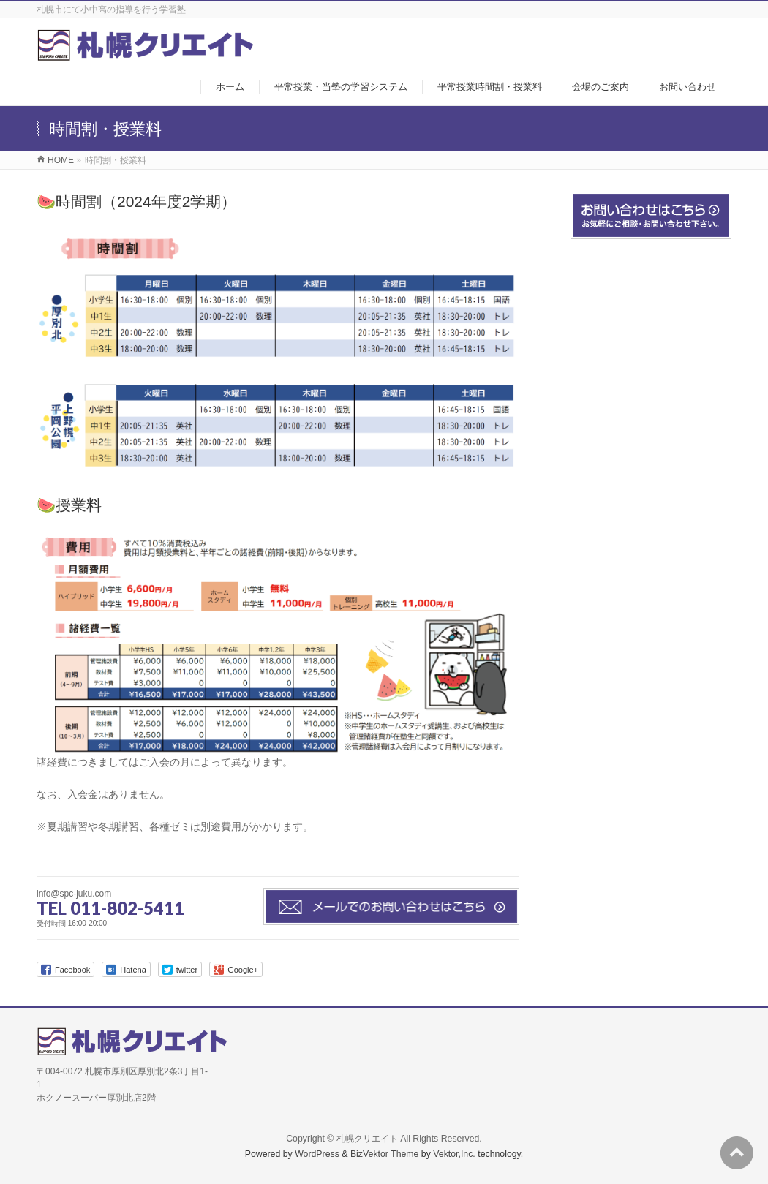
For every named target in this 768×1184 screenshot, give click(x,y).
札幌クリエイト (367, 1139)
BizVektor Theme (384, 1154)
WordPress (317, 1154)
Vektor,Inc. (454, 1154)
